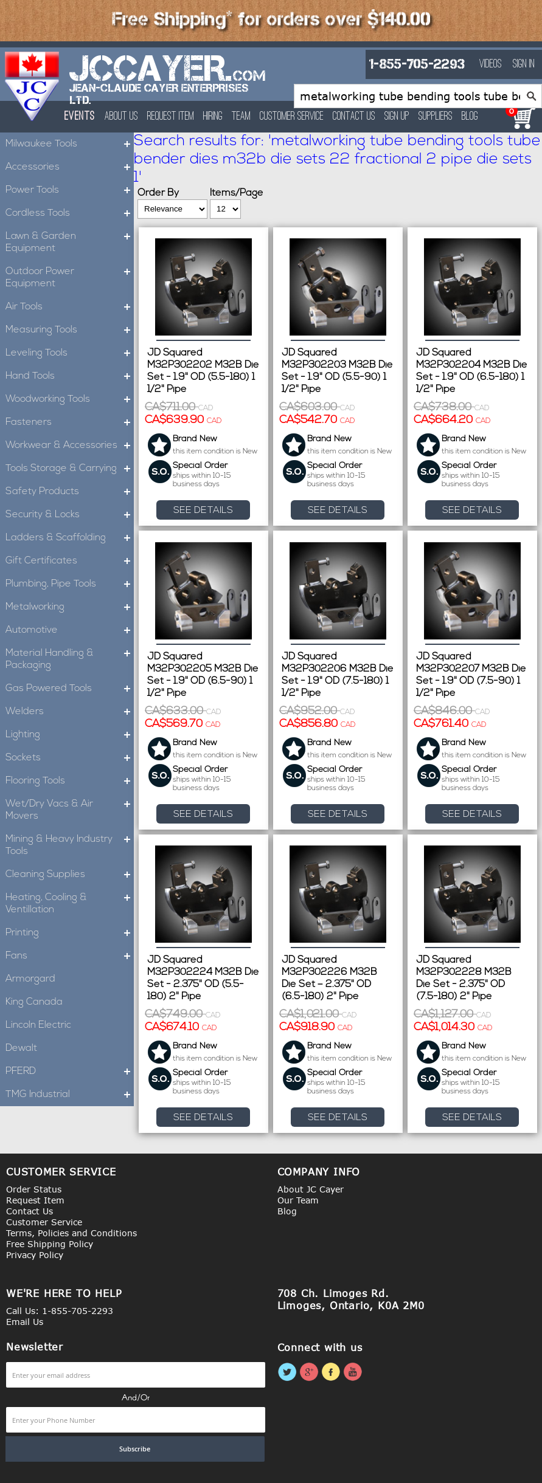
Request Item (172, 117)
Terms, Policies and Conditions (71, 1233)
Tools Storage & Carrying (69, 468)
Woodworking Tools (69, 399)
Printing (69, 933)
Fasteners (69, 422)
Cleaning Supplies (69, 874)
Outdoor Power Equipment (69, 277)
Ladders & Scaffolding (69, 537)
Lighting (69, 734)
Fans (69, 956)
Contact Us (356, 117)
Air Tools (69, 306)
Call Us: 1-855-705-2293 (59, 1311)
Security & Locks (69, 514)
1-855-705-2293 (417, 64)
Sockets (69, 757)
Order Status (33, 1189)
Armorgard (30, 979)
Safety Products (69, 491)
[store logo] (32, 86)
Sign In (524, 64)
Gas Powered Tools (69, 688)
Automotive (69, 630)
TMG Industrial (69, 1094)
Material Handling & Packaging (69, 659)
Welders (69, 711)
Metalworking (69, 607)
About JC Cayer (310, 1189)
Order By (158, 193)
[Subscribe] (135, 1449)
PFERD (69, 1071)
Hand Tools (69, 376)
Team (243, 117)
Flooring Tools (69, 781)
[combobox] (418, 96)
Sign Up (398, 117)
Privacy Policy (34, 1255)
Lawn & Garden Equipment (69, 242)
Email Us (24, 1321)
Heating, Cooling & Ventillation (69, 903)
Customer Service (293, 117)
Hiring (214, 117)
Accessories (69, 167)
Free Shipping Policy (49, 1244)
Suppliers (437, 117)
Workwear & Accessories (69, 445)
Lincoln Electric (38, 1025)
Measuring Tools (69, 330)
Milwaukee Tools (69, 144)
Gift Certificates (69, 561)
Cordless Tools (69, 213)
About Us (123, 117)
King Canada (34, 1002)
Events (80, 116)
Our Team (298, 1200)
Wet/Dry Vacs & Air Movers (69, 810)
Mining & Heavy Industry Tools (69, 845)
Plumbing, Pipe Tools (69, 584)
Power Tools (69, 190)
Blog (472, 117)
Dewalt (21, 1048)
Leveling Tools (69, 353)
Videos (490, 64)
